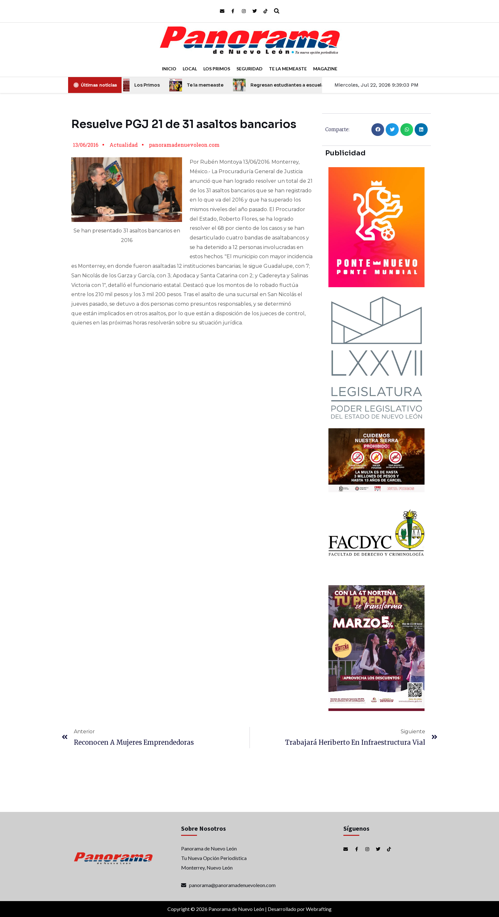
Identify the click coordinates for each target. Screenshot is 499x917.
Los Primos (216, 68)
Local (190, 68)
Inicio (169, 68)
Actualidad (123, 144)
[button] (377, 129)
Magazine (325, 68)
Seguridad (249, 68)
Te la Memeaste (288, 68)
